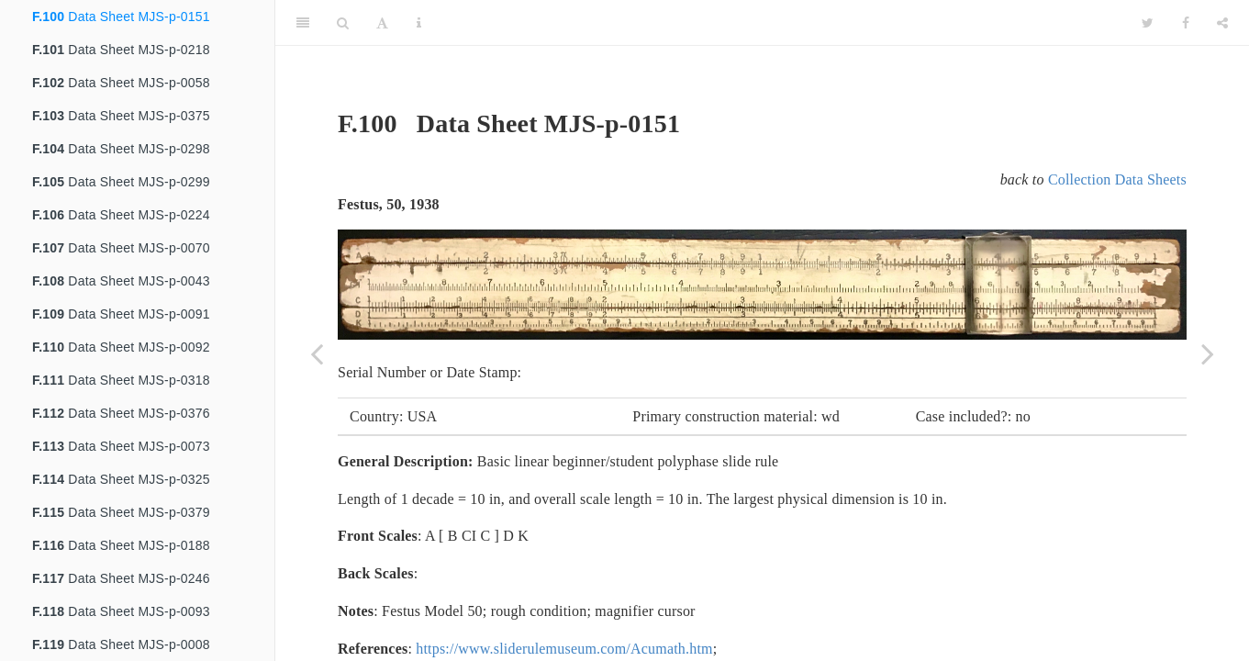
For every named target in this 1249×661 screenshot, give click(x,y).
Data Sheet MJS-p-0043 (121, 281)
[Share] (1222, 23)
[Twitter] (1147, 23)
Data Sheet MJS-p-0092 (121, 347)
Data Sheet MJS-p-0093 (121, 611)
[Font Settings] (382, 23)
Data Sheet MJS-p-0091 (121, 314)
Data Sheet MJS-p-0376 (121, 413)
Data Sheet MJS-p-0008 (121, 644)
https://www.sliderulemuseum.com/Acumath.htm (564, 648)
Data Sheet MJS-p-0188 (121, 545)
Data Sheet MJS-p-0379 (121, 512)
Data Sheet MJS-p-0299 (121, 181)
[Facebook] (1185, 23)
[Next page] (1207, 353)
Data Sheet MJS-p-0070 (121, 248)
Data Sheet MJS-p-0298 (121, 148)
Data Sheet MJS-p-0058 (121, 82)
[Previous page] (316, 353)
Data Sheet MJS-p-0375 (121, 115)
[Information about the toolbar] (419, 23)
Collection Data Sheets (1117, 179)
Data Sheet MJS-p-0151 (121, 16)
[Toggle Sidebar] (303, 23)
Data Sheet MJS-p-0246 (121, 578)
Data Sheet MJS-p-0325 (121, 479)
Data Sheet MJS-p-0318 (121, 380)
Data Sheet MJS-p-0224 (121, 214)
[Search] (342, 23)
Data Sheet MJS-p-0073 (121, 446)
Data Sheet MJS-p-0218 (121, 49)
